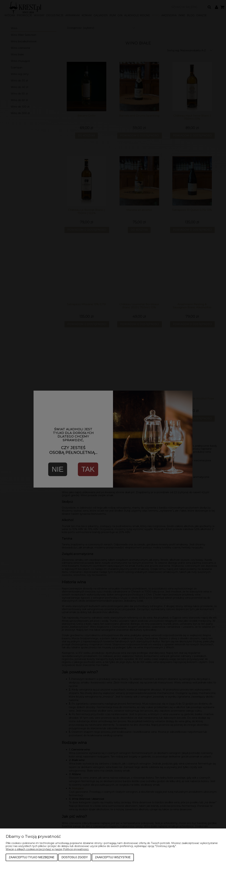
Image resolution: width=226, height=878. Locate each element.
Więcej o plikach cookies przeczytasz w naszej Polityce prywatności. (47, 849)
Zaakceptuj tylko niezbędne (31, 857)
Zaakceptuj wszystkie (113, 857)
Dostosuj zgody (74, 857)
